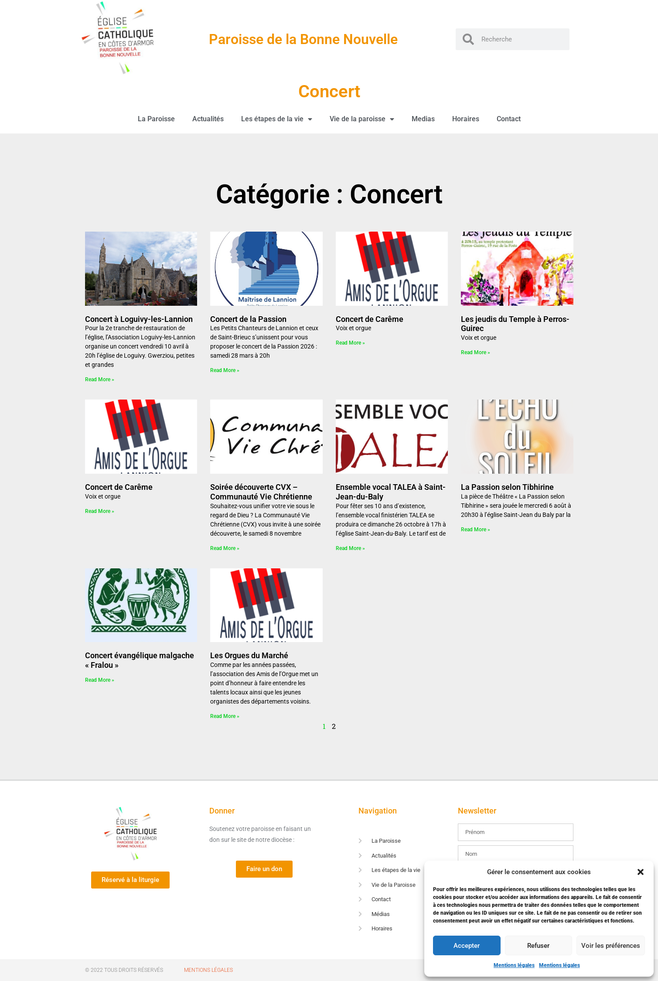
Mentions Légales (208, 970)
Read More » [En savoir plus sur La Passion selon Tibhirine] (475, 529)
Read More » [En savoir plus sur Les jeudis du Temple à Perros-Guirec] (475, 352)
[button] (640, 872)
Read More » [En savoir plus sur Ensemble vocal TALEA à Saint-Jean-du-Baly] (350, 548)
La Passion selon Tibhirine (507, 487)
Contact (509, 119)
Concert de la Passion (248, 319)
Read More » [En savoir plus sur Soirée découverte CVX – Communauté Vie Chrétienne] (224, 548)
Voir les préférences (610, 946)
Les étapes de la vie (276, 119)
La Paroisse (156, 119)
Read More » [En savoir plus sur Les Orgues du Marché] (224, 716)
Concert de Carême (369, 319)
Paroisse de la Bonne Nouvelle (303, 39)
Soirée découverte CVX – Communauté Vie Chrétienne (261, 491)
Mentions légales (514, 965)
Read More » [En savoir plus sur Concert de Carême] (350, 343)
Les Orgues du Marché (249, 655)
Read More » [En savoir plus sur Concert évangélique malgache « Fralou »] (99, 680)
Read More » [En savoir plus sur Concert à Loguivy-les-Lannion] (99, 379)
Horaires (465, 119)
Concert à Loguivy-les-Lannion (139, 319)
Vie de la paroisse (362, 119)
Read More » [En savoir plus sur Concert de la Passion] (224, 370)
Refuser (538, 946)
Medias (423, 119)
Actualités (208, 119)
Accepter (466, 946)
